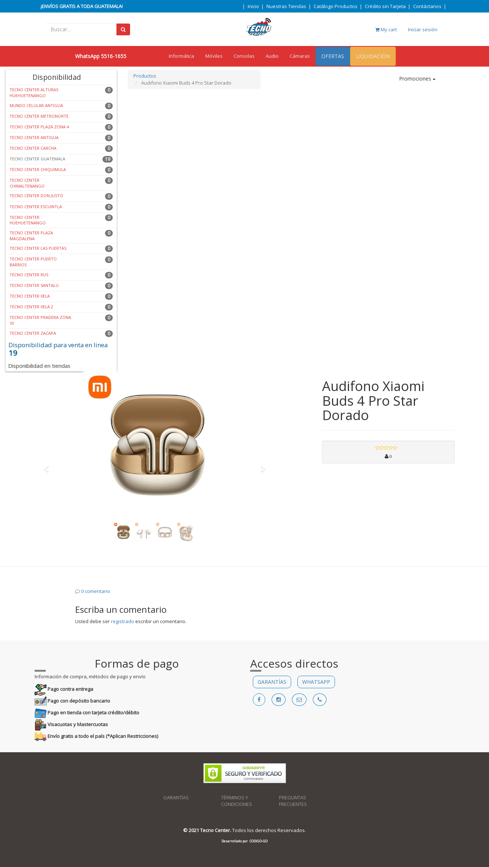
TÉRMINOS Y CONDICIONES (236, 801)
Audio (272, 56)
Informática (181, 56)
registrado (122, 621)
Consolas (244, 56)
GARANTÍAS (272, 681)
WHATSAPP (316, 681)
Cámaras (300, 56)
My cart (386, 29)
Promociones (417, 78)
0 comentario (95, 591)
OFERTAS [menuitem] (332, 56)
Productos (144, 75)
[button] (49, 465)
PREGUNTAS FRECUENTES (293, 801)
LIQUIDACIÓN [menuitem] (373, 56)
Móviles (214, 56)
